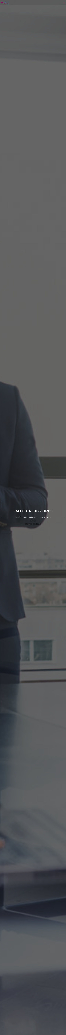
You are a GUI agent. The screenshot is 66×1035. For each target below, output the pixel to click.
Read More (37, 524)
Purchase (28, 524)
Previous (31, 520)
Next (34, 520)
